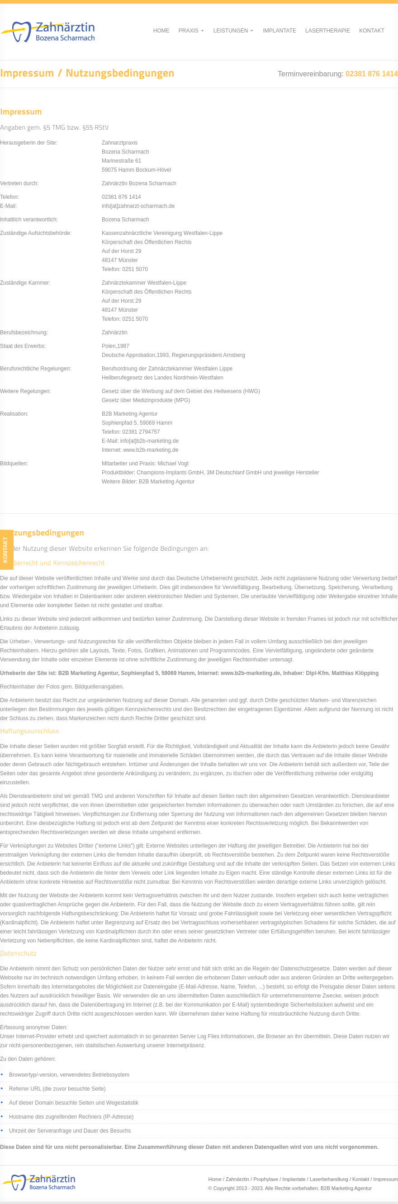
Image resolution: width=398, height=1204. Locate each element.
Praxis (191, 31)
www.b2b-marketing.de (150, 450)
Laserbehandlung (329, 1179)
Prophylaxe (265, 1179)
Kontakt (371, 31)
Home (161, 31)
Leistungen (233, 31)
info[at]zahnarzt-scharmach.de (138, 206)
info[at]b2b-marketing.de (149, 441)
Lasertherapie (327, 31)
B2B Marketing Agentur (346, 1188)
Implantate (279, 31)
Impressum (386, 1179)
